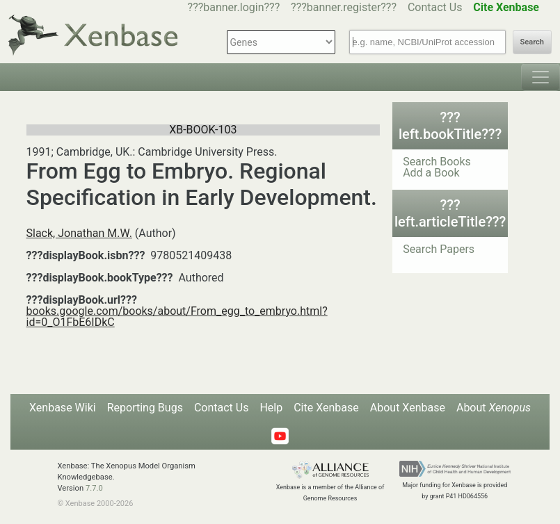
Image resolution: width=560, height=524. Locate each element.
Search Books (437, 161)
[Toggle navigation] (540, 77)
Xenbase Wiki (62, 407)
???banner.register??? (344, 7)
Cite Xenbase (326, 407)
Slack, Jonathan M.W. (79, 233)
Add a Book (431, 172)
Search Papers (438, 249)
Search (532, 42)
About (493, 407)
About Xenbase (407, 407)
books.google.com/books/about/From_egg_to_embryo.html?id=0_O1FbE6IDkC (177, 316)
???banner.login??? (234, 7)
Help (270, 407)
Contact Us (435, 7)
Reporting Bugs (145, 407)
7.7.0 (94, 488)
